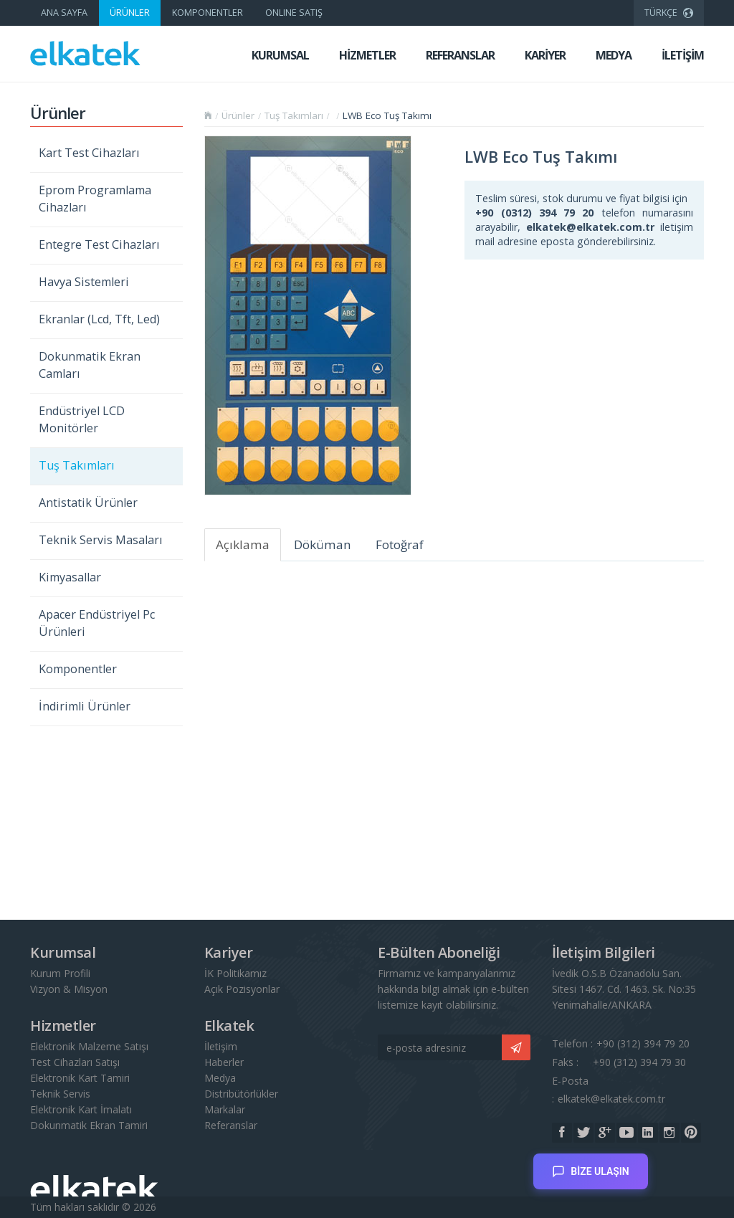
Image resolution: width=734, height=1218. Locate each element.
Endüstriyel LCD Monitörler (82, 419)
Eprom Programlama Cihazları (95, 198)
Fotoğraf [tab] (400, 544)
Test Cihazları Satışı (75, 1062)
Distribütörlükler (241, 1093)
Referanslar (230, 1125)
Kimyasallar (70, 577)
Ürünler (237, 115)
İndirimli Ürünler (84, 706)
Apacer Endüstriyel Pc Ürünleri (97, 622)
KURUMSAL (280, 55)
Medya (220, 1078)
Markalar (224, 1109)
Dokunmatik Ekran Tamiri (89, 1125)
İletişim (220, 1046)
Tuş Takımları (77, 465)
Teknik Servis (60, 1093)
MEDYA (613, 55)
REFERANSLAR (460, 55)
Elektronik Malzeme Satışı (89, 1046)
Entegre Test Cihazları (99, 244)
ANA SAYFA (64, 12)
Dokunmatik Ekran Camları (89, 364)
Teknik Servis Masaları (101, 540)
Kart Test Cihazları (89, 153)
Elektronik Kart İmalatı (81, 1109)
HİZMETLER (367, 55)
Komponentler (78, 669)
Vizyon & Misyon (69, 989)
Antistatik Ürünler (88, 502)
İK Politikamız (235, 973)
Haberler (224, 1062)
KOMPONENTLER (207, 12)
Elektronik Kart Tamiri (80, 1078)
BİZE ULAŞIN (590, 1165)
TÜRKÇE (668, 11)
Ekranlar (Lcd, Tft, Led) (99, 319)
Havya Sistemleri (84, 282)
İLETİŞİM (683, 55)
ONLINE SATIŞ (294, 12)
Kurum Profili (60, 973)
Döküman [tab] (322, 544)
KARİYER (545, 55)
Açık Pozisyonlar (242, 989)
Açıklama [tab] (243, 544)
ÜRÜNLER (130, 12)
